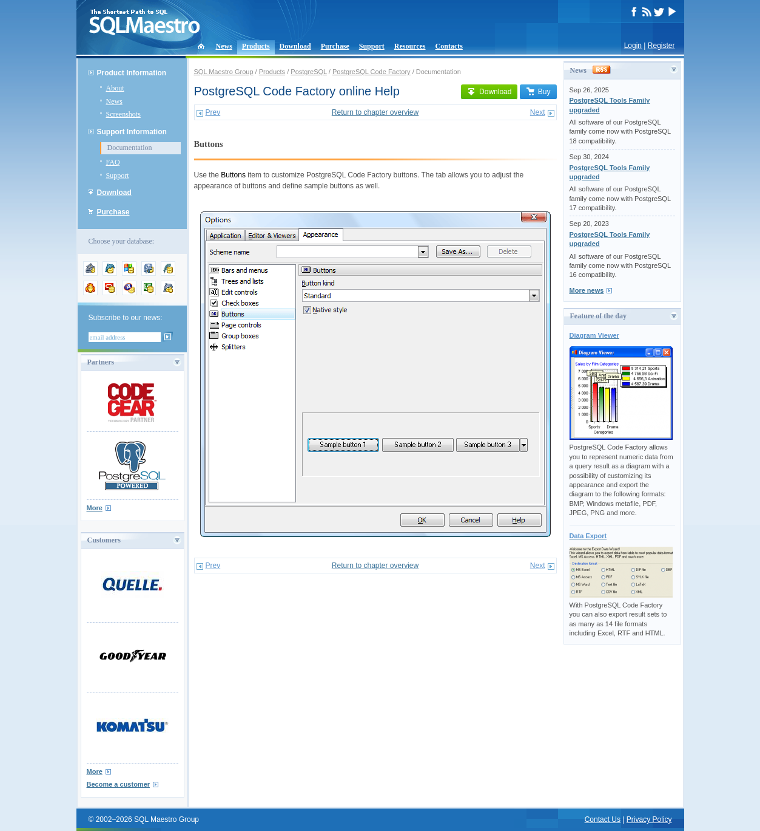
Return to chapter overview (375, 112)
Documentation (129, 147)
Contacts (449, 46)
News (224, 46)
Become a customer (118, 784)
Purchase (335, 46)
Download (295, 46)
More (95, 507)
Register (661, 45)
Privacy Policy (649, 819)
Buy (538, 91)
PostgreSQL (309, 71)
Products (256, 46)
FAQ (113, 162)
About (115, 88)
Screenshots (123, 114)
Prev (213, 112)
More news (587, 290)
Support (372, 46)
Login (633, 45)
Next (537, 112)
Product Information (132, 73)
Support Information (132, 132)
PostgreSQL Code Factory (371, 71)
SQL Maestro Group (224, 71)
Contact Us (602, 819)
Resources (410, 46)
